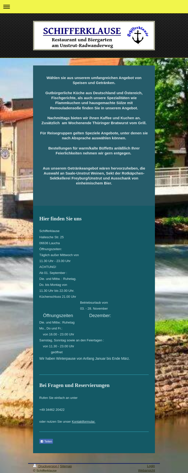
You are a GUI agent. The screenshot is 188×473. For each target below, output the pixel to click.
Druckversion (45, 466)
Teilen (46, 441)
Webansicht (146, 470)
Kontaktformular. (83, 421)
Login (151, 466)
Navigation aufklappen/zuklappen (94, 6)
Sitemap (66, 466)
